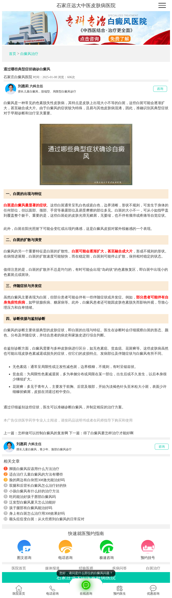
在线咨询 (86, 586)
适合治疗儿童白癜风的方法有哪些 (33, 474)
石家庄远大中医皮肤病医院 (86, 5)
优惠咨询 (153, 590)
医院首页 (19, 568)
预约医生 (119, 590)
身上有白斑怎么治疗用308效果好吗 (34, 513)
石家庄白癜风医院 (18, 77)
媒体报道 (52, 568)
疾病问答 (119, 568)
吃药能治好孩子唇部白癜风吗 (30, 497)
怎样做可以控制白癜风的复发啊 (43, 433)
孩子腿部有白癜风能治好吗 (28, 508)
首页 (12, 54)
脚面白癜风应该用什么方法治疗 (31, 469)
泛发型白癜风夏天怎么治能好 (30, 502)
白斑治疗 (153, 568)
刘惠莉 (23, 86)
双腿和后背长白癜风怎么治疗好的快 (35, 485)
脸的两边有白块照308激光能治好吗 (34, 480)
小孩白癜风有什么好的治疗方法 (31, 491)
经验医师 (86, 568)
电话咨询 (52, 590)
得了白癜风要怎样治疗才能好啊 (108, 433)
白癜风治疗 (29, 54)
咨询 (160, 88)
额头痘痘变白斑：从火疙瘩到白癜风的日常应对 (44, 519)
